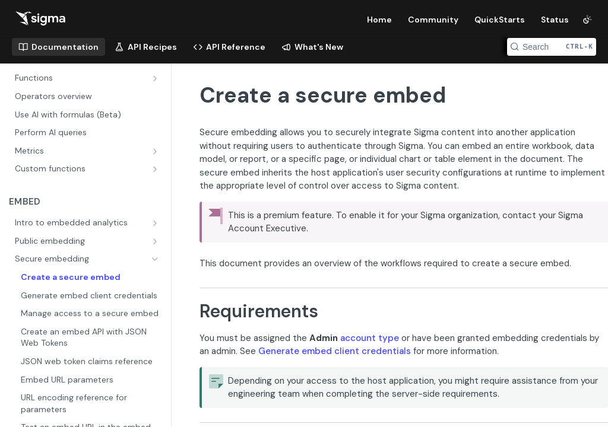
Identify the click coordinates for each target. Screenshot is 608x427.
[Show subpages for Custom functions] (156, 169)
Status (555, 19)
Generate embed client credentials (334, 351)
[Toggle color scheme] (587, 19)
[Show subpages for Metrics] (156, 151)
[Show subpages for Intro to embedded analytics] (156, 223)
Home (379, 19)
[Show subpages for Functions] (156, 78)
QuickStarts (499, 19)
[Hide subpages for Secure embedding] (156, 259)
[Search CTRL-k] (551, 47)
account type (369, 338)
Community (433, 19)
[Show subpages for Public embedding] (156, 241)
